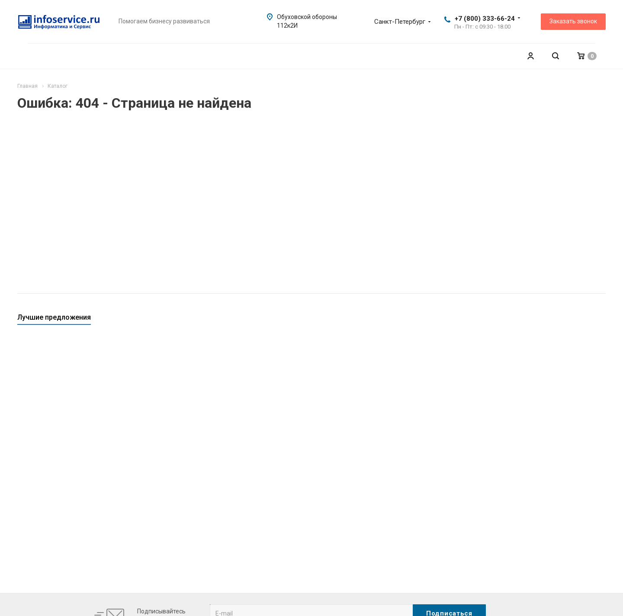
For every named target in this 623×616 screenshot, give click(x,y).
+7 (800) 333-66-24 (485, 18)
